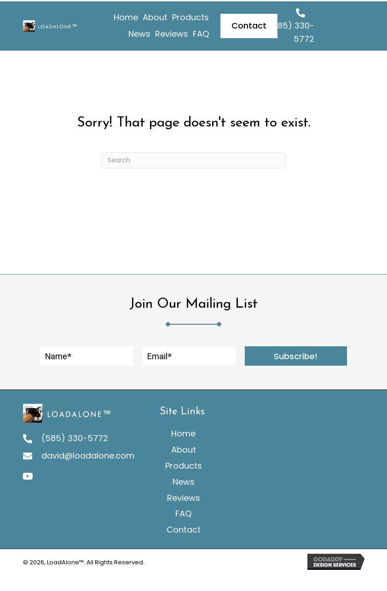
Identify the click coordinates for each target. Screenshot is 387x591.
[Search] (194, 158)
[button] (296, 354)
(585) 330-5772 (74, 436)
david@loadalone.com (87, 454)
